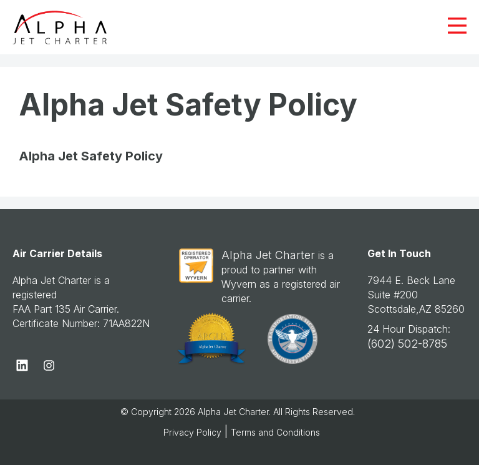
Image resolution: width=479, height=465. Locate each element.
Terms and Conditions (275, 432)
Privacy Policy (192, 432)
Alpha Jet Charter (268, 255)
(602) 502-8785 (407, 343)
